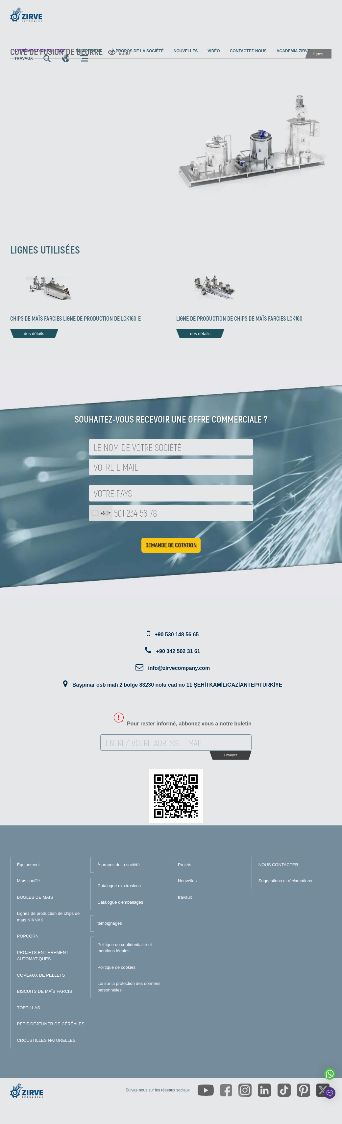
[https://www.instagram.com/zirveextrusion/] (245, 1090)
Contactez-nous (248, 51)
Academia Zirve (293, 51)
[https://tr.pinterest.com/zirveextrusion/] (303, 1090)
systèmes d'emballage (40, 51)
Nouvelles (186, 51)
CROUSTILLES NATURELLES (46, 1040)
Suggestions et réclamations (285, 880)
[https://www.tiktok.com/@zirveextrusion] (284, 1090)
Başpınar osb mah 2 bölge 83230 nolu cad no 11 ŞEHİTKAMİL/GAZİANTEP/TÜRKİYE (177, 685)
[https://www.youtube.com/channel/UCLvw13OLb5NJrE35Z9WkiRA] (206, 1090)
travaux (23, 58)
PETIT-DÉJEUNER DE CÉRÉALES (51, 1023)
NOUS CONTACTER (278, 864)
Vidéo (214, 51)
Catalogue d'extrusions (119, 885)
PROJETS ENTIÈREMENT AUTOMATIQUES (43, 956)
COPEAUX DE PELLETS (41, 975)
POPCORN (28, 936)
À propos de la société (137, 51)
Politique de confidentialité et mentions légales (124, 948)
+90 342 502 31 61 (178, 651)
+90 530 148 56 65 (177, 634)
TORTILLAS (28, 1007)
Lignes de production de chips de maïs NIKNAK (48, 916)
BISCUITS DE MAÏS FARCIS (44, 991)
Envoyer (230, 755)
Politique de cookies (116, 967)
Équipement (89, 51)
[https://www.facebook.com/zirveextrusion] (226, 1090)
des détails (34, 333)
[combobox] (100, 513)
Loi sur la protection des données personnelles (128, 986)
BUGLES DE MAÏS (35, 897)
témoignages (109, 923)
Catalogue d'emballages (120, 902)
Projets (184, 864)
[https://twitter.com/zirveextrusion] (323, 1090)
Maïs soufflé (28, 880)
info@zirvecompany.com (179, 668)
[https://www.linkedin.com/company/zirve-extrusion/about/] (264, 1090)
